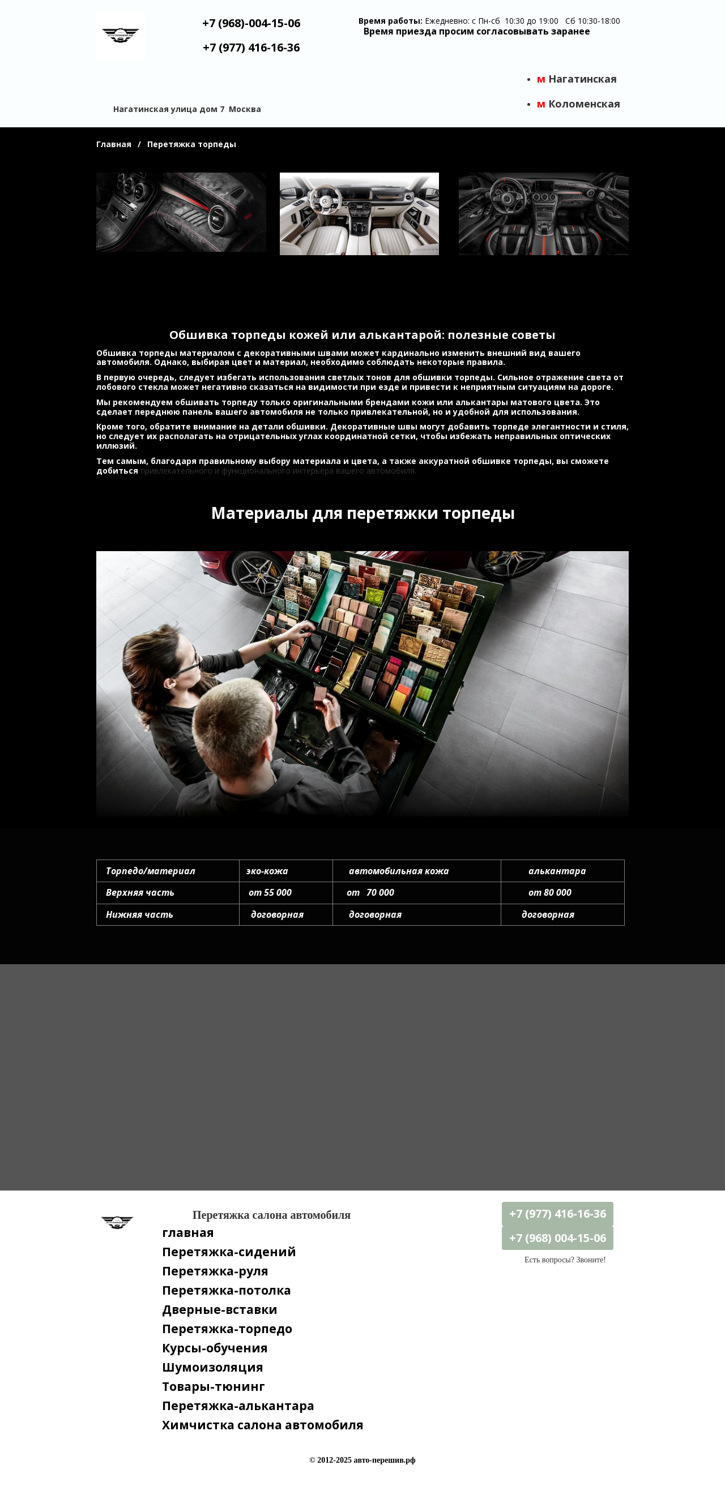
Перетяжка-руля (215, 1271)
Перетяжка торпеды (191, 144)
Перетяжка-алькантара (238, 1405)
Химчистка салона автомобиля (263, 1425)
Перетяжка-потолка (226, 1290)
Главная (113, 144)
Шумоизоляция (212, 1367)
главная (188, 1232)
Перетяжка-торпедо (227, 1329)
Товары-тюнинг (213, 1386)
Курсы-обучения (215, 1348)
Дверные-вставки (220, 1309)
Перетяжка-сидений (229, 1252)
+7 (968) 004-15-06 (557, 1237)
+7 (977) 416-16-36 (251, 47)
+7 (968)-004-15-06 (251, 23)
